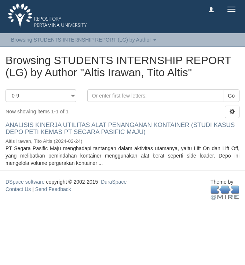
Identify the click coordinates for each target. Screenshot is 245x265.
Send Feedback (53, 189)
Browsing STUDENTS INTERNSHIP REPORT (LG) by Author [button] (83, 40)
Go (231, 96)
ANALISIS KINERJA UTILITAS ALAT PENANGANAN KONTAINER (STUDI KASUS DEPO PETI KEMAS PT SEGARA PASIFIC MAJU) (120, 128)
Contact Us (18, 189)
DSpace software (25, 182)
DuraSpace (114, 182)
